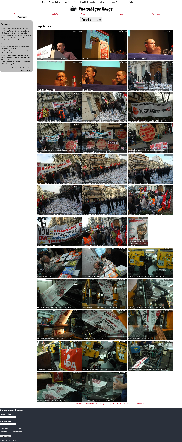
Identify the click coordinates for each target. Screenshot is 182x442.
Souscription (128, 2)
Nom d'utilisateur (8, 415)
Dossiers (17, 14)
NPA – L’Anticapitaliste (51, 2)
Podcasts (102, 2)
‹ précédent (89, 404)
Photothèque (114, 2)
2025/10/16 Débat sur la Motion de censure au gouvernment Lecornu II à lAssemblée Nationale (16, 42)
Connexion (156, 14)
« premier (78, 404)
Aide (121, 14)
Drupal (13, 441)
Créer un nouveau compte (10, 429)
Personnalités (52, 14)
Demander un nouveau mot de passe (15, 432)
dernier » (140, 404)
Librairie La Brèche (87, 2)
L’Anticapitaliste (70, 2)
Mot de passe (6, 422)
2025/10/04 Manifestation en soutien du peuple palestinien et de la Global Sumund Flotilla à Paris (15, 57)
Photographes (86, 14)
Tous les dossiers (26, 70)
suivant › (130, 404)
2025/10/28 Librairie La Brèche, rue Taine (15, 28)
